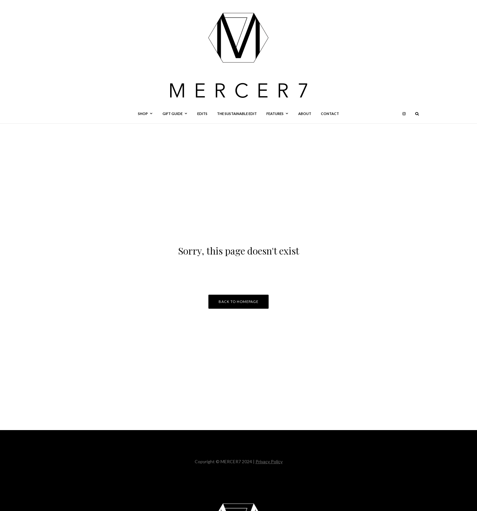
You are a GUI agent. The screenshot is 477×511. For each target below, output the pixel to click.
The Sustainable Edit (237, 114)
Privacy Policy (269, 461)
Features (275, 114)
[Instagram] (404, 113)
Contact (330, 114)
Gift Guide (173, 114)
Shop (143, 114)
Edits (202, 114)
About (304, 114)
